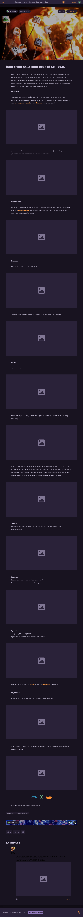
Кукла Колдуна (23, 210)
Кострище (39, 2)
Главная (18, 2)
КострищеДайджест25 (22, 813)
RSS (25, 912)
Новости (32, 2)
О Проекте (14, 912)
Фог (12, 852)
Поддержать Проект (36, 912)
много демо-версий (22, 103)
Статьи (24, 2)
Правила (5, 912)
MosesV (32, 685)
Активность (71, 11)
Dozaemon (40, 103)
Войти (74, 2)
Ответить (68, 899)
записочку (46, 685)
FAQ (20, 912)
